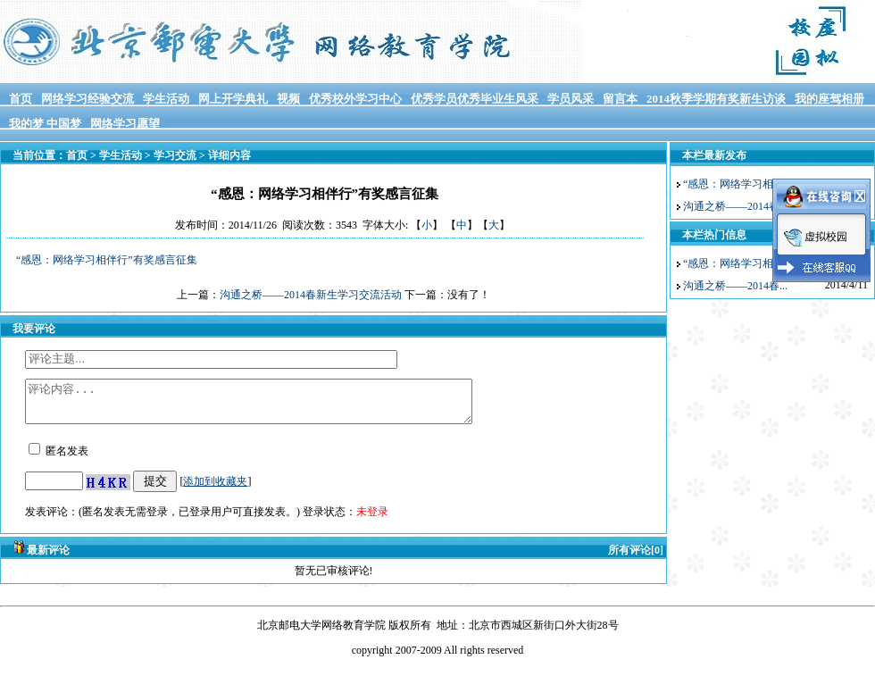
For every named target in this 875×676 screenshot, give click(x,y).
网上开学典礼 (233, 98)
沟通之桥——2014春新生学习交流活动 (311, 294)
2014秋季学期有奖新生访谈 (716, 98)
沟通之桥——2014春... (735, 206)
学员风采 (570, 98)
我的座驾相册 (829, 98)
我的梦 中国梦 (45, 123)
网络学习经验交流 (87, 98)
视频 (288, 98)
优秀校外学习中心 (355, 98)
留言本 (620, 98)
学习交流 (175, 155)
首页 (20, 98)
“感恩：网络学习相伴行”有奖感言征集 (106, 260)
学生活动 (166, 98)
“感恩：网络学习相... (732, 184)
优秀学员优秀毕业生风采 (474, 98)
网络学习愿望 (125, 123)
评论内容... (275, 405)
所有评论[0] (635, 558)
